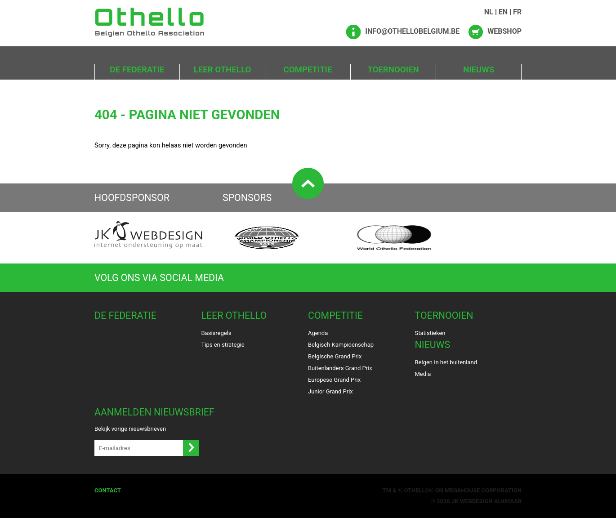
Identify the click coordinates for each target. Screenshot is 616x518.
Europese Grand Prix (334, 379)
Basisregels (216, 333)
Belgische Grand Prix (335, 356)
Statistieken (430, 333)
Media (423, 374)
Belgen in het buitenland (446, 362)
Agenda (318, 333)
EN (503, 12)
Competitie (308, 70)
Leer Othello (222, 70)
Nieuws (478, 70)
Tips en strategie (223, 344)
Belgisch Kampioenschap (341, 344)
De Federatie (137, 70)
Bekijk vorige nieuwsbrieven (130, 428)
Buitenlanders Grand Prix (340, 368)
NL (488, 12)
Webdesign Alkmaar (491, 501)
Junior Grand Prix (330, 391)
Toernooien (393, 70)
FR (517, 12)
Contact (107, 490)
